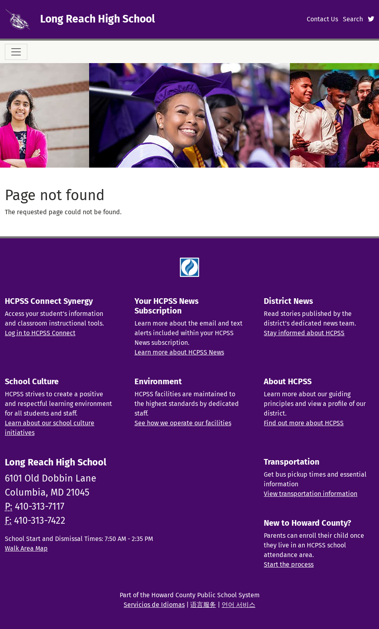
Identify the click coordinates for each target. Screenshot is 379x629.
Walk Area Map (26, 548)
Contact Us (322, 19)
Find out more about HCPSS (304, 423)
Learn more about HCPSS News (179, 352)
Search (353, 19)
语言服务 (203, 605)
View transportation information (310, 494)
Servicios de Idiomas (154, 605)
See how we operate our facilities (182, 423)
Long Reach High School (97, 18)
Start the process (289, 564)
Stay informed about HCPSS (304, 333)
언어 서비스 (238, 605)
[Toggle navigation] (16, 52)
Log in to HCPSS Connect (40, 333)
